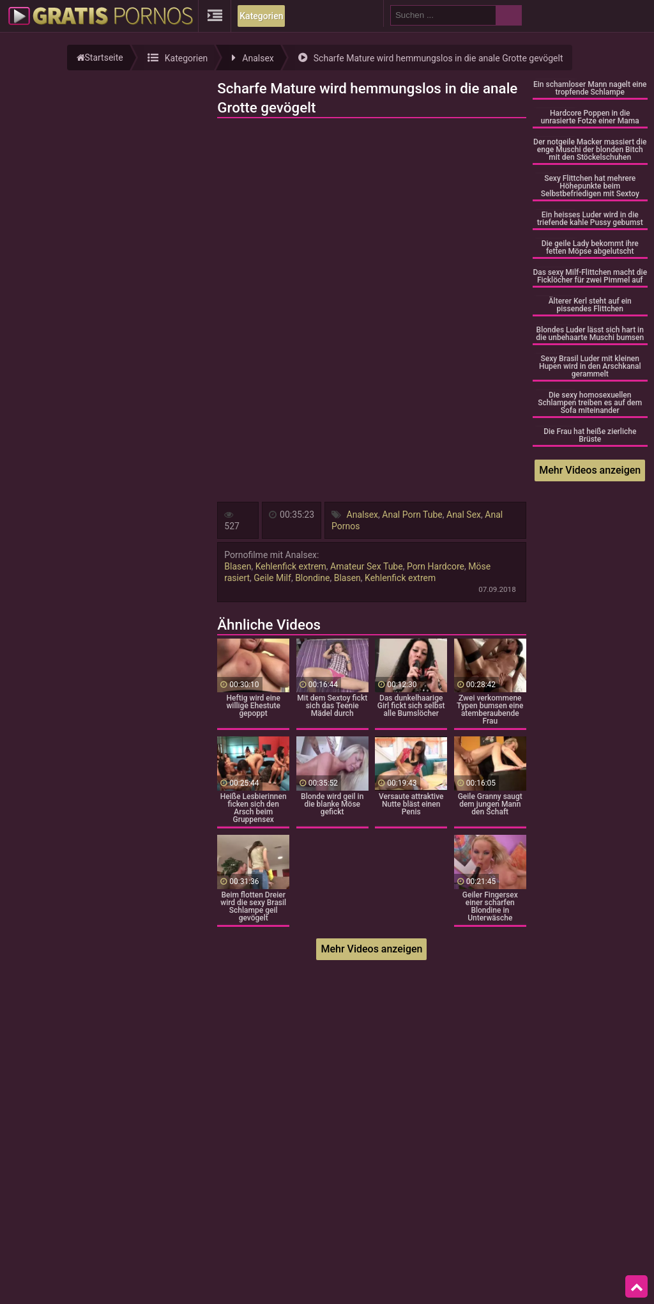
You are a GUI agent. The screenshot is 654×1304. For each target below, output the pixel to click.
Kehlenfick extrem (290, 566)
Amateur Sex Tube (366, 566)
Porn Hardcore (435, 566)
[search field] (443, 15)
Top (637, 1286)
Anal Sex (463, 514)
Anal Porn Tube (412, 514)
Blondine (312, 578)
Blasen (237, 566)
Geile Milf (272, 578)
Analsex (362, 514)
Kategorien (261, 16)
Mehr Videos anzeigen (371, 949)
